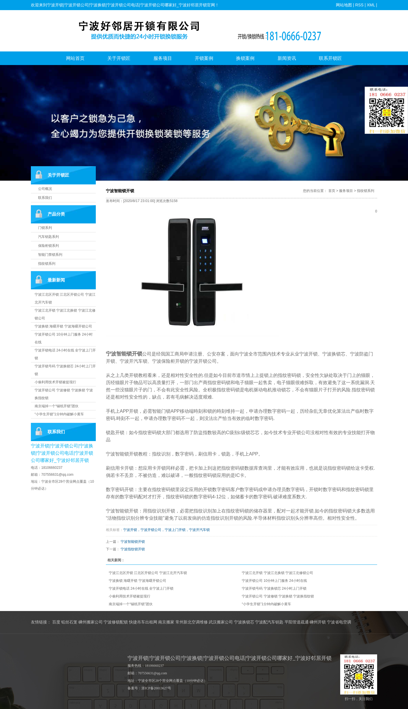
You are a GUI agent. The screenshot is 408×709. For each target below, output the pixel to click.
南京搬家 (166, 622)
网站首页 (75, 58)
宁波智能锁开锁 (133, 542)
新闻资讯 (287, 58)
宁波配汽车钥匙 (269, 622)
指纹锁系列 (46, 264)
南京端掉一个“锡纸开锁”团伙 (56, 406)
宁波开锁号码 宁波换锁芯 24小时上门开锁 (274, 588)
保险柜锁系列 (48, 246)
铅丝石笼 (69, 622)
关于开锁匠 (118, 58)
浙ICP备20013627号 (156, 688)
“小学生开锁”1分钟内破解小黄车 (59, 414)
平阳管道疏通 (297, 622)
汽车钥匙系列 (48, 237)
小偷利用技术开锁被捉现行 (55, 382)
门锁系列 (45, 228)
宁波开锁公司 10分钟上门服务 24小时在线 (274, 581)
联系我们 (45, 198)
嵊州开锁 (318, 622)
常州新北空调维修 (191, 622)
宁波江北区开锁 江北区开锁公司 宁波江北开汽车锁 (148, 573)
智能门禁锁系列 (50, 255)
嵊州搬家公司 (90, 622)
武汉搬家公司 (221, 622)
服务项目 (163, 58)
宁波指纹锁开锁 (133, 549)
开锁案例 (204, 58)
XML (371, 5)
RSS (359, 5)
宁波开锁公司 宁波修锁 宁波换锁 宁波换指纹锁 (278, 596)
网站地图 (344, 5)
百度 (56, 622)
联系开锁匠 (330, 58)
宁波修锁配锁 (116, 622)
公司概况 (45, 189)
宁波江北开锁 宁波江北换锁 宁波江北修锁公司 (277, 573)
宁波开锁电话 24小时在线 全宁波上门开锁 (141, 588)
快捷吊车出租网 (143, 622)
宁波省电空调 (339, 622)
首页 (331, 191)
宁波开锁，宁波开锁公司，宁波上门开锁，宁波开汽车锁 (166, 530)
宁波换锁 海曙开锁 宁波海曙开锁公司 (63, 326)
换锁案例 (245, 58)
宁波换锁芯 (244, 622)
